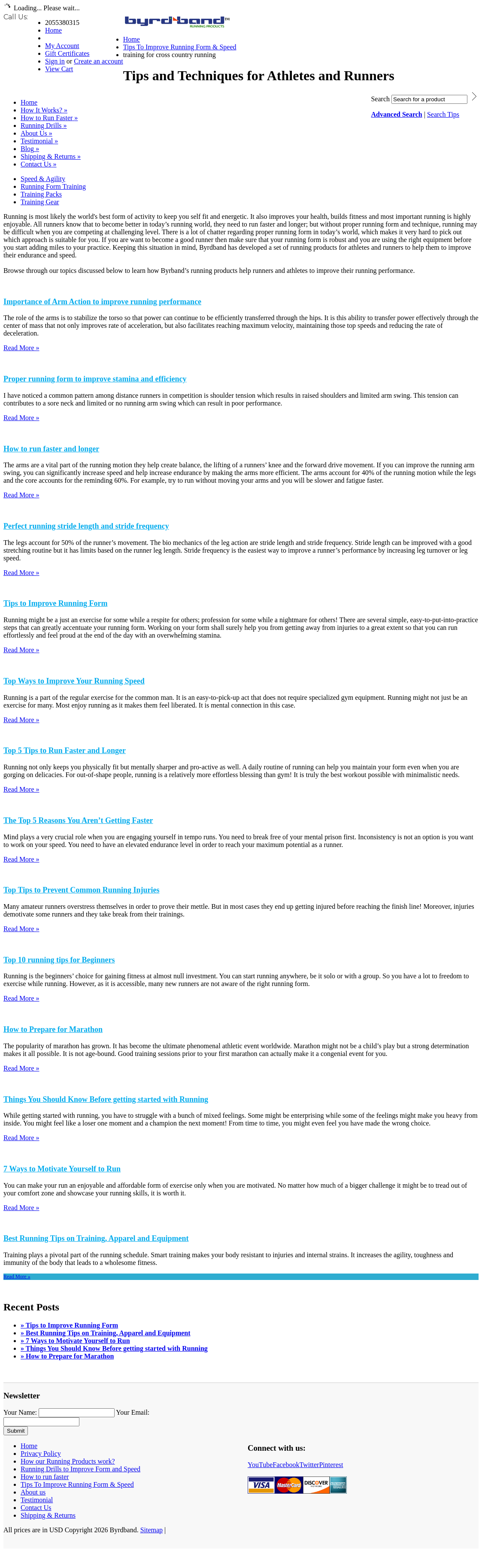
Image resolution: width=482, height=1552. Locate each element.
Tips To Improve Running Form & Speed (179, 47)
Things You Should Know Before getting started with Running (105, 1099)
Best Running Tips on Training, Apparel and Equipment (96, 1238)
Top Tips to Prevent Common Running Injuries (81, 890)
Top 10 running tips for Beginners (59, 960)
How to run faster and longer (51, 449)
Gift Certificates (67, 53)
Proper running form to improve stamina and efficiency (94, 379)
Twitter (309, 1464)
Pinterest (331, 1464)
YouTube (260, 1464)
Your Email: (132, 1412)
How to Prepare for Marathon (53, 1029)
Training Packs (41, 194)
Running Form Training (53, 186)
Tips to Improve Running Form (55, 603)
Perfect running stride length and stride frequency (86, 526)
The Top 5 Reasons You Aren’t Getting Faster (78, 820)
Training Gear (40, 202)
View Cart (59, 69)
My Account (62, 45)
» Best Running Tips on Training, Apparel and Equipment (106, 1333)
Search (380, 99)
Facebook (286, 1464)
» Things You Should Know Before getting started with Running (114, 1348)
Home (53, 30)
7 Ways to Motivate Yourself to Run (62, 1169)
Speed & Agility (43, 178)
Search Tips (443, 114)
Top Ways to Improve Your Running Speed (74, 681)
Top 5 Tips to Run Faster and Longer (64, 750)
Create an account (98, 61)
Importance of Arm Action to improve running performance (102, 301)
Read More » (21, 347)
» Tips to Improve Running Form (69, 1325)
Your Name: (20, 1412)
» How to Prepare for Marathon (67, 1356)
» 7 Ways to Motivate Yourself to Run (75, 1340)
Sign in (55, 61)
